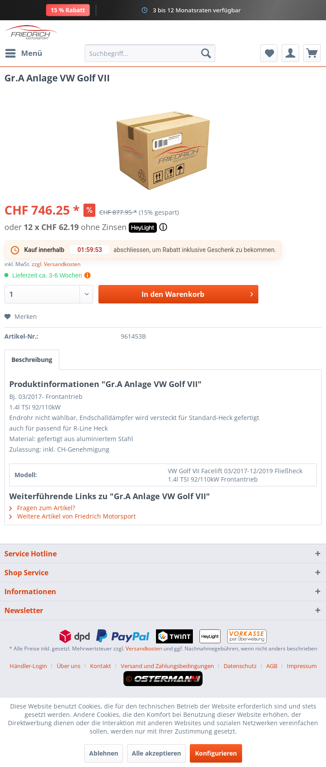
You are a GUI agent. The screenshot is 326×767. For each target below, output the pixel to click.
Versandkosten (144, 648)
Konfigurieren (216, 753)
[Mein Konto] (290, 53)
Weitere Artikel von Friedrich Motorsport (72, 516)
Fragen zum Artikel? (42, 508)
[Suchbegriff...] (150, 53)
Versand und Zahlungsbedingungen (167, 666)
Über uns (68, 666)
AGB (271, 666)
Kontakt (100, 666)
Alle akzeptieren (156, 753)
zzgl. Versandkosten (56, 264)
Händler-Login (28, 666)
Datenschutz (240, 666)
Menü (23, 52)
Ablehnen (103, 753)
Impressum (302, 666)
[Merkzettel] (269, 53)
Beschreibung (31, 359)
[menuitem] (23, 53)
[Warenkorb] (312, 53)
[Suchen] (206, 53)
